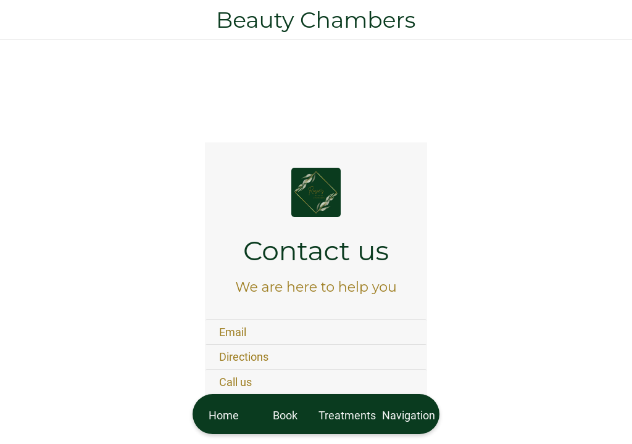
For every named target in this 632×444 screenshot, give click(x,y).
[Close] (19, 19)
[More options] (408, 414)
